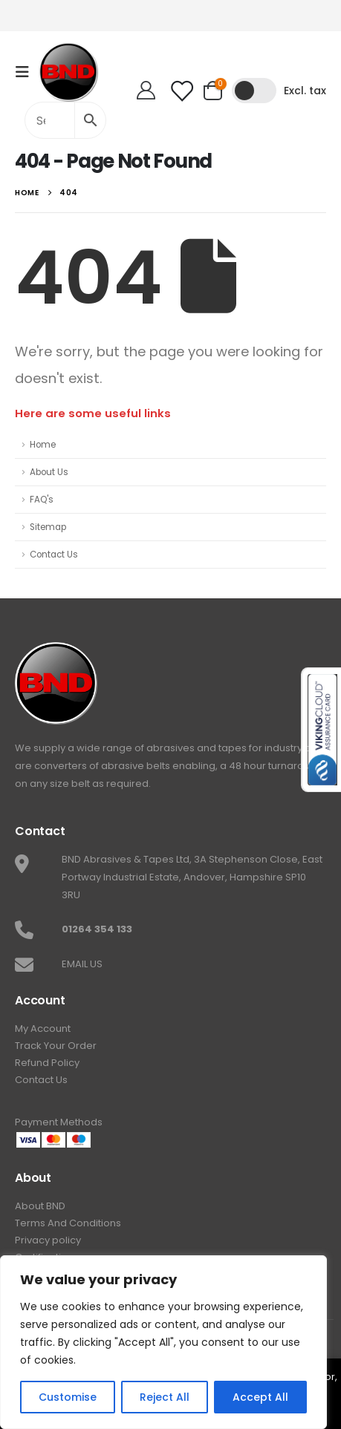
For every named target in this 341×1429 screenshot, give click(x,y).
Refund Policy (47, 1063)
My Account (43, 1028)
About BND (40, 1206)
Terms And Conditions (68, 1223)
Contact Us (54, 554)
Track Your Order (56, 1046)
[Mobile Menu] (27, 72)
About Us (49, 472)
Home (43, 445)
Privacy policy (48, 1240)
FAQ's (41, 500)
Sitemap (48, 527)
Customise (68, 1397)
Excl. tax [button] (305, 90)
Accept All (260, 1397)
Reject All (164, 1397)
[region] (163, 1342)
